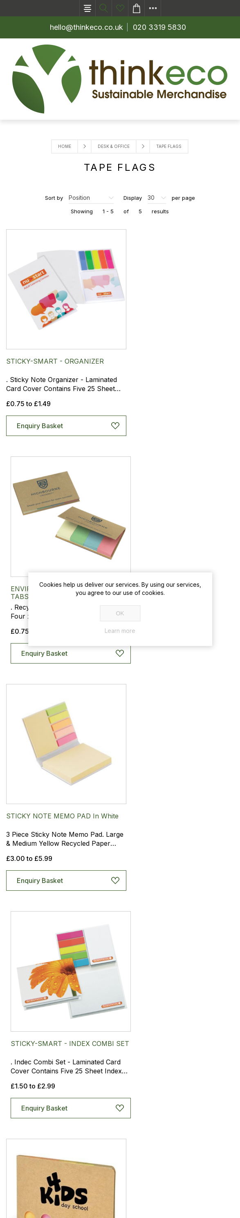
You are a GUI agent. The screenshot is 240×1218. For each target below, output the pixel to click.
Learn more (120, 631)
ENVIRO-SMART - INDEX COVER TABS (174, 356)
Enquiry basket (136, 8)
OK (120, 613)
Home (64, 146)
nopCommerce (75, 1204)
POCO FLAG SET (32, 790)
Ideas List (120, 8)
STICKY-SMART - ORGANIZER (55, 353)
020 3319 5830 (159, 27)
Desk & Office (114, 146)
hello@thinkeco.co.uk (86, 27)
